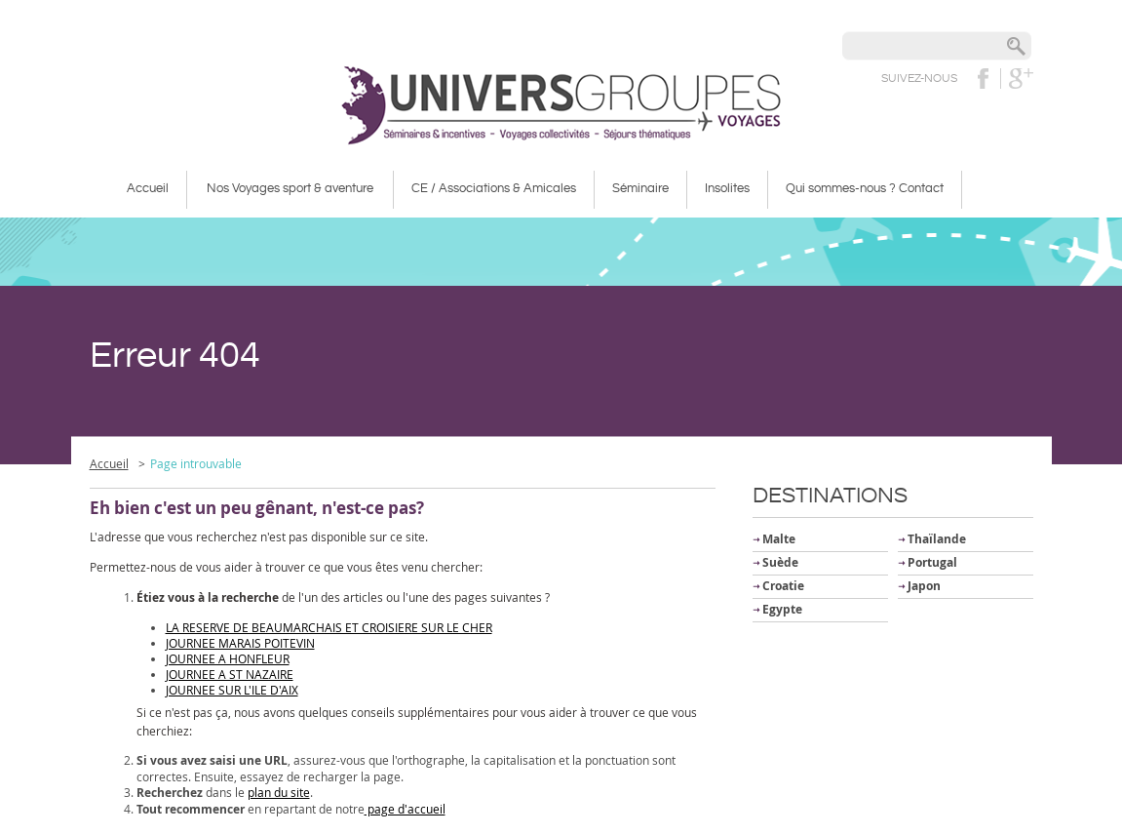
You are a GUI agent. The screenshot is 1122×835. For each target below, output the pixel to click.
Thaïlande (937, 539)
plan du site (279, 792)
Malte (778, 539)
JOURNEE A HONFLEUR (228, 658)
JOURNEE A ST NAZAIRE (229, 674)
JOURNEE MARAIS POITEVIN (240, 643)
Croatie (783, 585)
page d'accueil (405, 808)
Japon (924, 585)
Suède (780, 562)
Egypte (782, 609)
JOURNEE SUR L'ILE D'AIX (232, 689)
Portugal (932, 562)
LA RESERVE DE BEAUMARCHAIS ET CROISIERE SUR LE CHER (329, 627)
